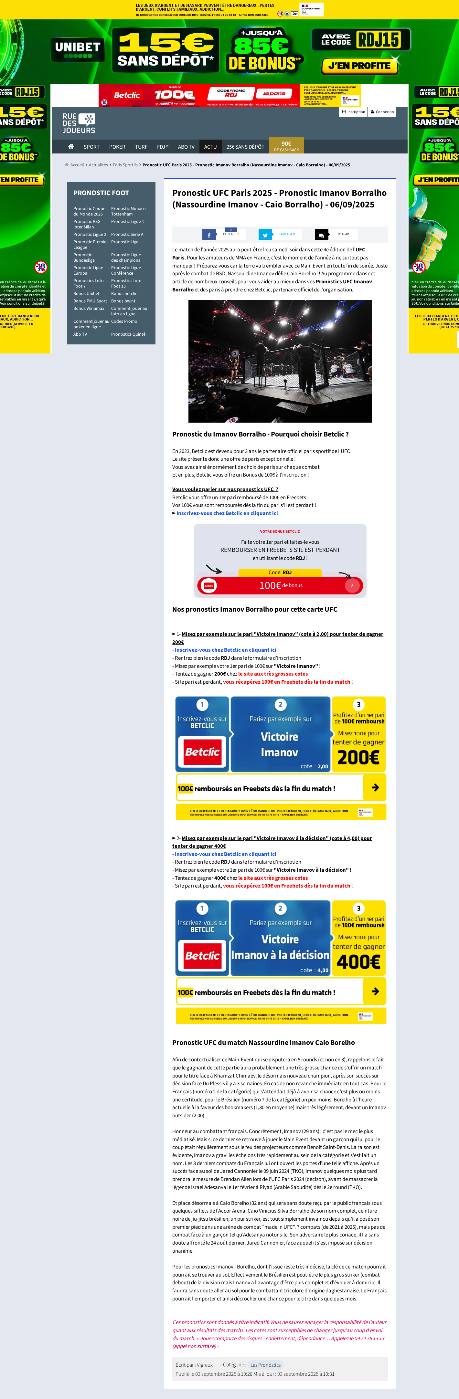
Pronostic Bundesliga (84, 258)
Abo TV (80, 334)
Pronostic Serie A (127, 234)
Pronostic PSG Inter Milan (87, 224)
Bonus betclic (124, 293)
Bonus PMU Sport (90, 301)
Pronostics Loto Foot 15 (126, 283)
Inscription (353, 112)
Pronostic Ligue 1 (127, 221)
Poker (117, 147)
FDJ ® (162, 147)
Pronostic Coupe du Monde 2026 (89, 211)
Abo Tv (186, 147)
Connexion (381, 112)
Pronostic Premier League (90, 245)
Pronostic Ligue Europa (88, 271)
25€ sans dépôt (245, 147)
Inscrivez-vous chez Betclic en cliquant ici (225, 650)
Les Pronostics (266, 1365)
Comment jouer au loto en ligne (129, 311)
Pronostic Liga (124, 242)
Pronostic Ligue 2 (89, 234)
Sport (92, 147)
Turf (141, 147)
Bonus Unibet (86, 293)
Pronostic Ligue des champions (126, 258)
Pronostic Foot (101, 193)
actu (210, 147)
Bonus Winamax (88, 308)
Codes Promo (124, 321)
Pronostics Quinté (128, 334)
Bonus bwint (123, 301)
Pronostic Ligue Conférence (126, 271)
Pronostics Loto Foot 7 (88, 283)
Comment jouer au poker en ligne (91, 324)
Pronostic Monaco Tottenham (128, 211)
